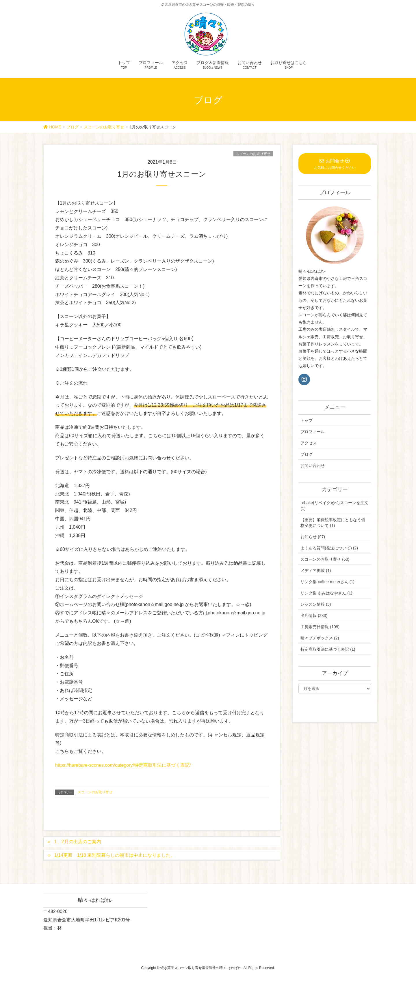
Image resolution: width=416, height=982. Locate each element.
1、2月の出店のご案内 (77, 841)
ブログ (306, 454)
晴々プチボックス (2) (319, 638)
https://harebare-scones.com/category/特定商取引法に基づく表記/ (123, 765)
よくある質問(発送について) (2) (329, 548)
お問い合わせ (312, 465)
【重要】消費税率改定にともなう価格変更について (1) (332, 522)
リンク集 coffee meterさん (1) (327, 581)
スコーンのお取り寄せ (253, 154)
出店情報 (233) (313, 615)
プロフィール (312, 431)
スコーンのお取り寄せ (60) (324, 559)
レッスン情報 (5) (315, 604)
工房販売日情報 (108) (319, 626)
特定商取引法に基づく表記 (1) (327, 649)
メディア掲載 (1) (315, 570)
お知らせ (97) (312, 536)
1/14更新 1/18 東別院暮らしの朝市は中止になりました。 (114, 855)
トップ (306, 420)
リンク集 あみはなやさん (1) (326, 593)
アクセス (308, 443)
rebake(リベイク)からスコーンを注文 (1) (334, 505)
